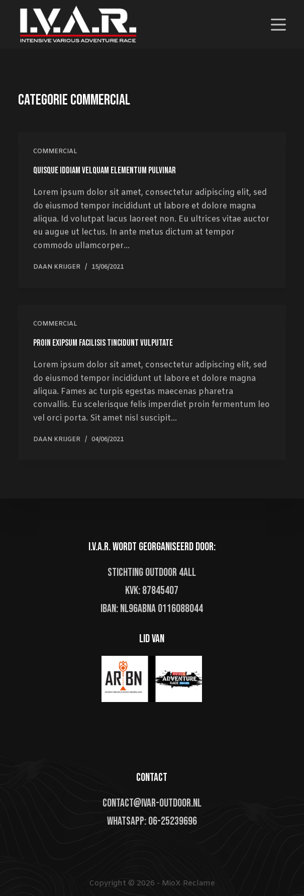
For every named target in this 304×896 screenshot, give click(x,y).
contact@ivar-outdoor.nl (152, 803)
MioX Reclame (188, 883)
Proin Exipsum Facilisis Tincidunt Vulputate (103, 344)
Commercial (55, 152)
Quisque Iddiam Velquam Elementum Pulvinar (104, 170)
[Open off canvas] (278, 24)
